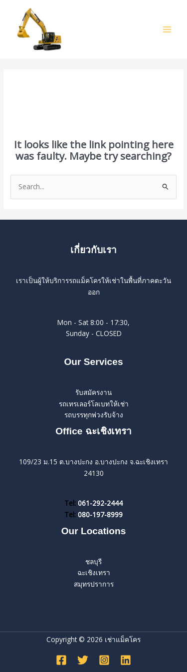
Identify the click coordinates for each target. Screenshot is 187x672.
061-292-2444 (100, 503)
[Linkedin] (125, 660)
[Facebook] (61, 660)
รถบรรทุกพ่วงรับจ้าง (93, 414)
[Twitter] (82, 660)
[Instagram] (104, 660)
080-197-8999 (100, 514)
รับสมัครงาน (93, 392)
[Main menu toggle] (167, 29)
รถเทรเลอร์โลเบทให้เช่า (94, 403)
